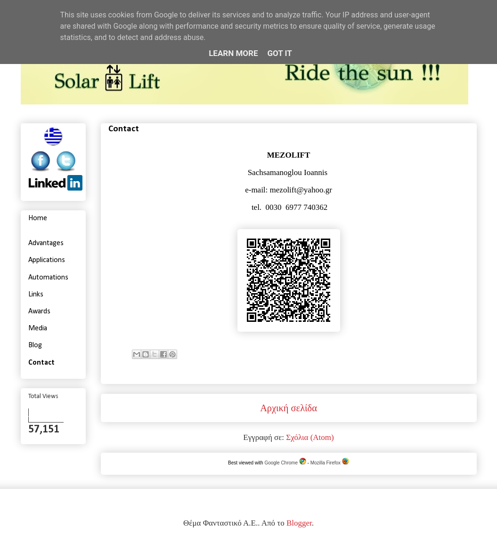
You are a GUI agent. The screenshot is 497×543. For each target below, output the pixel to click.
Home (37, 218)
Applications (46, 260)
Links (35, 294)
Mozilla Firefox (329, 462)
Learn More (233, 53)
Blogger (299, 523)
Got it (280, 53)
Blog (35, 345)
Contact (41, 363)
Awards (39, 311)
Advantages (46, 243)
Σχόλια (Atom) (310, 437)
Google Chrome (285, 462)
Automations (48, 277)
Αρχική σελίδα (288, 408)
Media (37, 328)
